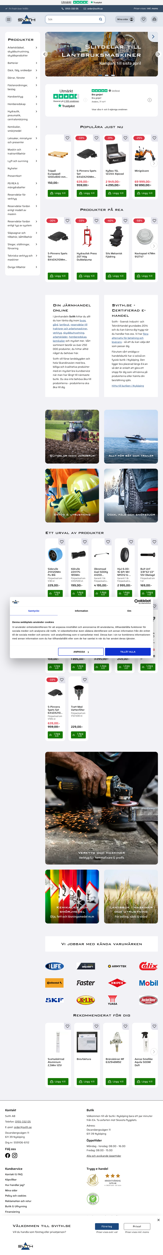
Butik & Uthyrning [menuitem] (16, 1206)
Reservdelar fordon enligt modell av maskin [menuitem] (19, 210)
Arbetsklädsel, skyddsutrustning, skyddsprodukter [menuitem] (18, 51)
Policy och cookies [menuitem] (15, 1196)
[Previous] (44, 54)
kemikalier (59, 341)
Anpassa (81, 651)
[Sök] (100, 19)
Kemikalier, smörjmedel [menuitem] (14, 129)
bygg (83, 320)
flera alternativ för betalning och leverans (130, 338)
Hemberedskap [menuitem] (16, 104)
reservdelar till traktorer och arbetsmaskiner (70, 327)
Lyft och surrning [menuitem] (18, 161)
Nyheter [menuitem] (13, 168)
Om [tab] (129, 610)
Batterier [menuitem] (13, 63)
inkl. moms (152, 8)
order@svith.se (95, 8)
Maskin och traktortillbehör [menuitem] (16, 152)
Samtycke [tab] (33, 610)
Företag (107, 1226)
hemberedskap (77, 337)
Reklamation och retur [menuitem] (18, 1201)
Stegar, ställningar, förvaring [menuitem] (19, 246)
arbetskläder (60, 337)
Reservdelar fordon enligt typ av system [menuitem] (20, 223)
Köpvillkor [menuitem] (11, 1180)
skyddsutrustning (73, 333)
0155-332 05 (71, 8)
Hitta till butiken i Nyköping (128, 386)
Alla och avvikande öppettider (104, 1156)
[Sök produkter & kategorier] (75, 19)
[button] (8, 19)
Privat (137, 1226)
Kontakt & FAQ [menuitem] (13, 1174)
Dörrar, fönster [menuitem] (16, 78)
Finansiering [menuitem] (12, 1212)
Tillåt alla (127, 651)
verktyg (57, 333)
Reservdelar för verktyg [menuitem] (17, 197)
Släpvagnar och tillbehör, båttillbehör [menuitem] (20, 235)
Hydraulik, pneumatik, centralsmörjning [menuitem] (18, 115)
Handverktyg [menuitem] (15, 97)
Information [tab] (81, 610)
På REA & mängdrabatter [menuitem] (16, 185)
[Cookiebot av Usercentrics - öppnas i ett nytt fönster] (137, 601)
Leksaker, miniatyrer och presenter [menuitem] (20, 140)
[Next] (158, 54)
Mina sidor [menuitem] (11, 1190)
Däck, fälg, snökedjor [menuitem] (20, 70)
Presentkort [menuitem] (14, 176)
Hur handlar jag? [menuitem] (15, 1185)
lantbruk (64, 325)
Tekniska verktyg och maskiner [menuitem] (20, 258)
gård (55, 325)
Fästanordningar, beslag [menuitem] (18, 87)
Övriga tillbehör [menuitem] (16, 267)
